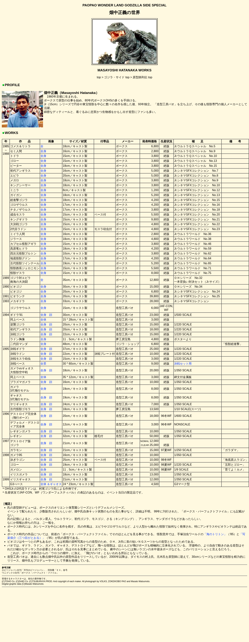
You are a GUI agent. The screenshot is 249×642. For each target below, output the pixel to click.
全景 (43, 363)
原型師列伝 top (142, 77)
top (99, 77)
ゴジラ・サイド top (116, 77)
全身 (43, 151)
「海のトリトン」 (215, 534)
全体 (43, 319)
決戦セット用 (183, 363)
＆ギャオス (54, 484)
